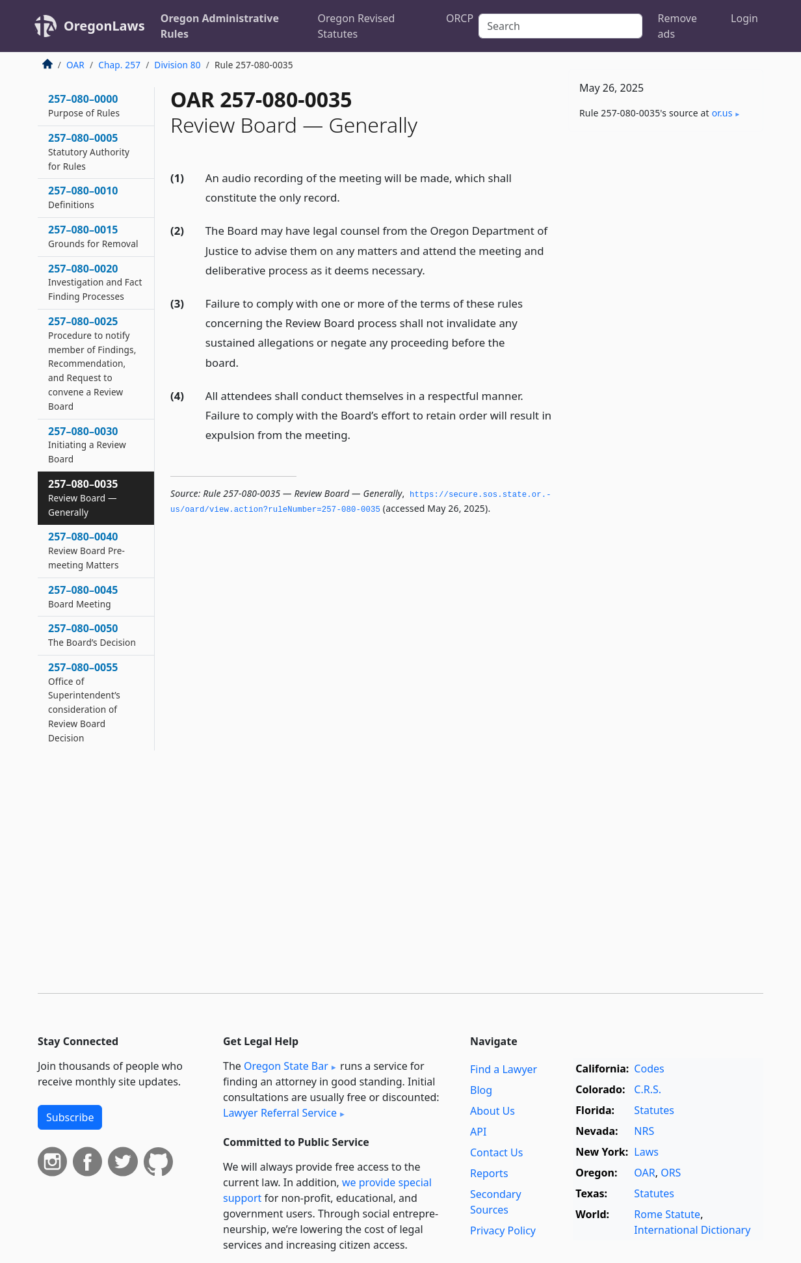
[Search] (560, 26)
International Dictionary (692, 1230)
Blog (481, 1090)
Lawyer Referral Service (280, 1113)
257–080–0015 (93, 236)
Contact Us (496, 1152)
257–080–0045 (83, 596)
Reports (489, 1173)
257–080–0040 (86, 550)
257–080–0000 (84, 105)
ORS (671, 1172)
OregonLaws (104, 25)
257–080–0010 (83, 197)
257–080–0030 (87, 445)
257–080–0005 (88, 151)
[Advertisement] (665, 345)
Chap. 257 (119, 65)
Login (744, 18)
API (478, 1131)
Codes (649, 1068)
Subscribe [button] (70, 1117)
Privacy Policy (503, 1230)
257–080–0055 (84, 702)
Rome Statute (667, 1214)
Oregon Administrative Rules (220, 26)
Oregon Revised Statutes (356, 26)
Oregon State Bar (286, 1066)
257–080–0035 (83, 497)
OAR (75, 65)
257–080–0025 (92, 363)
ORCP (459, 18)
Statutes (654, 1110)
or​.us (722, 113)
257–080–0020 (95, 282)
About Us (492, 1111)
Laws (646, 1152)
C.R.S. (647, 1089)
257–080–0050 (92, 634)
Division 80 (177, 65)
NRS (644, 1131)
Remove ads (677, 26)
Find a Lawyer (503, 1069)
